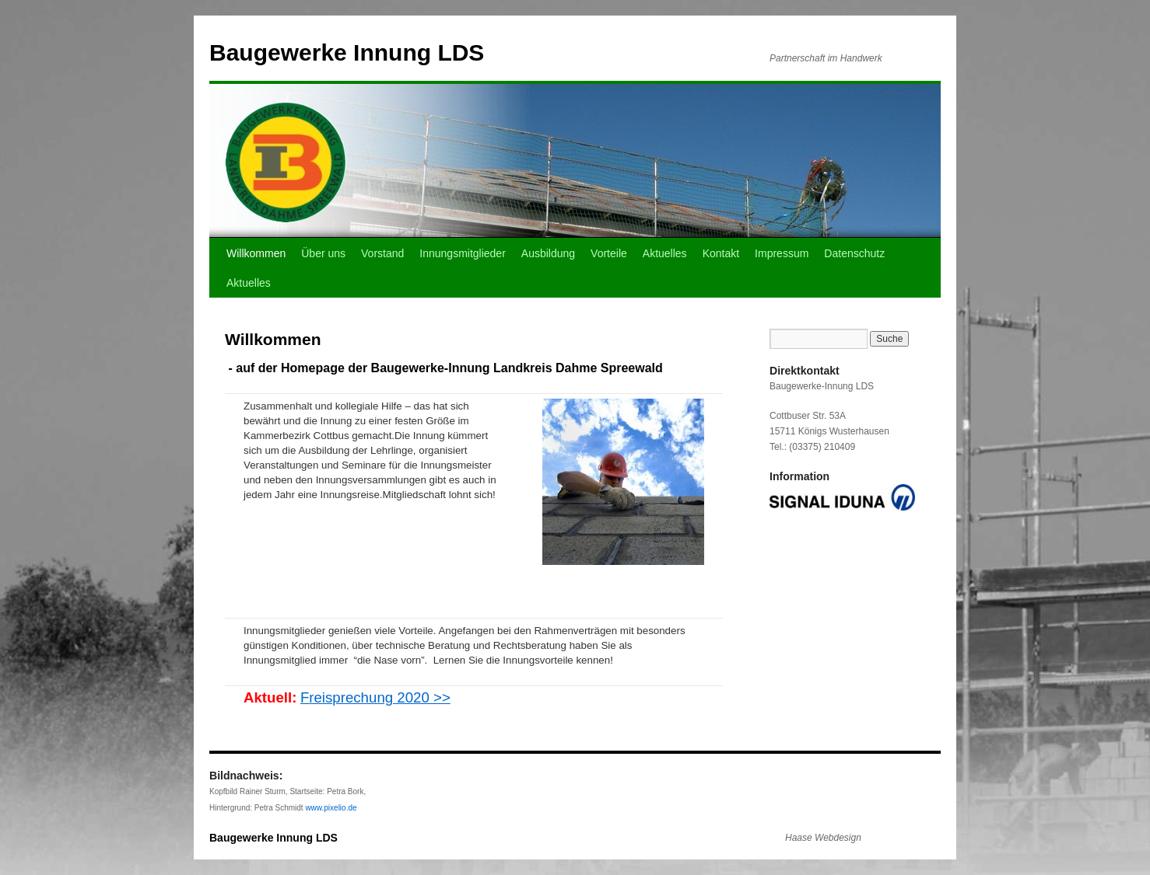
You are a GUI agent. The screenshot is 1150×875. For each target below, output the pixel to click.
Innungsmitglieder (462, 253)
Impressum (781, 253)
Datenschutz (854, 253)
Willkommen (256, 253)
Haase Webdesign (823, 837)
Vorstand (382, 253)
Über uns (323, 253)
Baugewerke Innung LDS (346, 52)
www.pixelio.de (330, 808)
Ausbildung (548, 253)
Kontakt (721, 253)
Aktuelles (665, 253)
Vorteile (609, 253)
